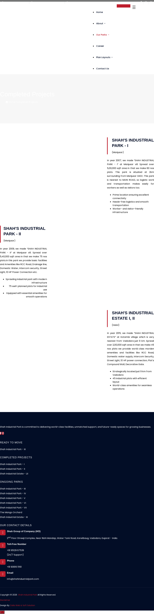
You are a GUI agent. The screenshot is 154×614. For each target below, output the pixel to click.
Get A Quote (123, 6)
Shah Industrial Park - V (12, 498)
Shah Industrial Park (27, 594)
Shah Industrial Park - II (12, 469)
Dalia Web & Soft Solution (22, 605)
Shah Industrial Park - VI (13, 503)
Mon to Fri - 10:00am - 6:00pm (47, 2)
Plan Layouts (104, 57)
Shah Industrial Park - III (13, 449)
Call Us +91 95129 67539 (15, 2)
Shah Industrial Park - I (12, 464)
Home (99, 12)
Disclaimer (5, 600)
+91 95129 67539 (15, 550)
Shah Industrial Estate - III (14, 517)
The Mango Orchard (11, 512)
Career (100, 46)
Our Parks (102, 34)
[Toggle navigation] (134, 7)
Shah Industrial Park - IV (13, 493)
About (100, 23)
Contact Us (102, 68)
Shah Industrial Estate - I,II (14, 473)
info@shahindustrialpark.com (82, 2)
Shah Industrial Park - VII (13, 507)
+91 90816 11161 (14, 566)
